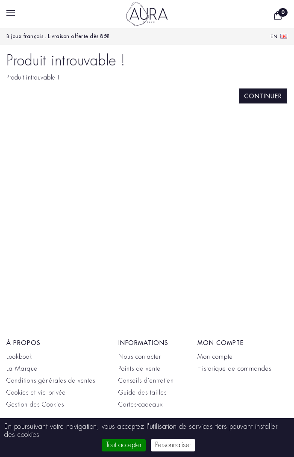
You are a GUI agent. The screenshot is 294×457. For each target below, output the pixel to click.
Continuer (263, 96)
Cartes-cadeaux (140, 404)
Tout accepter (123, 445)
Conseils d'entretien (146, 380)
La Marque (22, 368)
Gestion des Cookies (35, 404)
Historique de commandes (234, 368)
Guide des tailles (142, 392)
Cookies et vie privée (36, 392)
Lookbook (19, 357)
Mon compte (215, 357)
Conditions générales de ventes (50, 380)
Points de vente (139, 368)
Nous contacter (139, 357)
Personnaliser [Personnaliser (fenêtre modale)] (173, 445)
